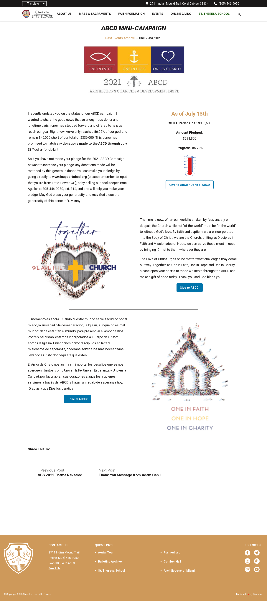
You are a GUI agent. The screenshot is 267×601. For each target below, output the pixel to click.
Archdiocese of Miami (179, 570)
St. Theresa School (111, 570)
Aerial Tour (106, 552)
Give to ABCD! (189, 287)
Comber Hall (172, 561)
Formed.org (172, 552)
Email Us (54, 568)
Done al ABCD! (77, 399)
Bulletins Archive (110, 561)
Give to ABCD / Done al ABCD (189, 185)
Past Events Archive (120, 38)
